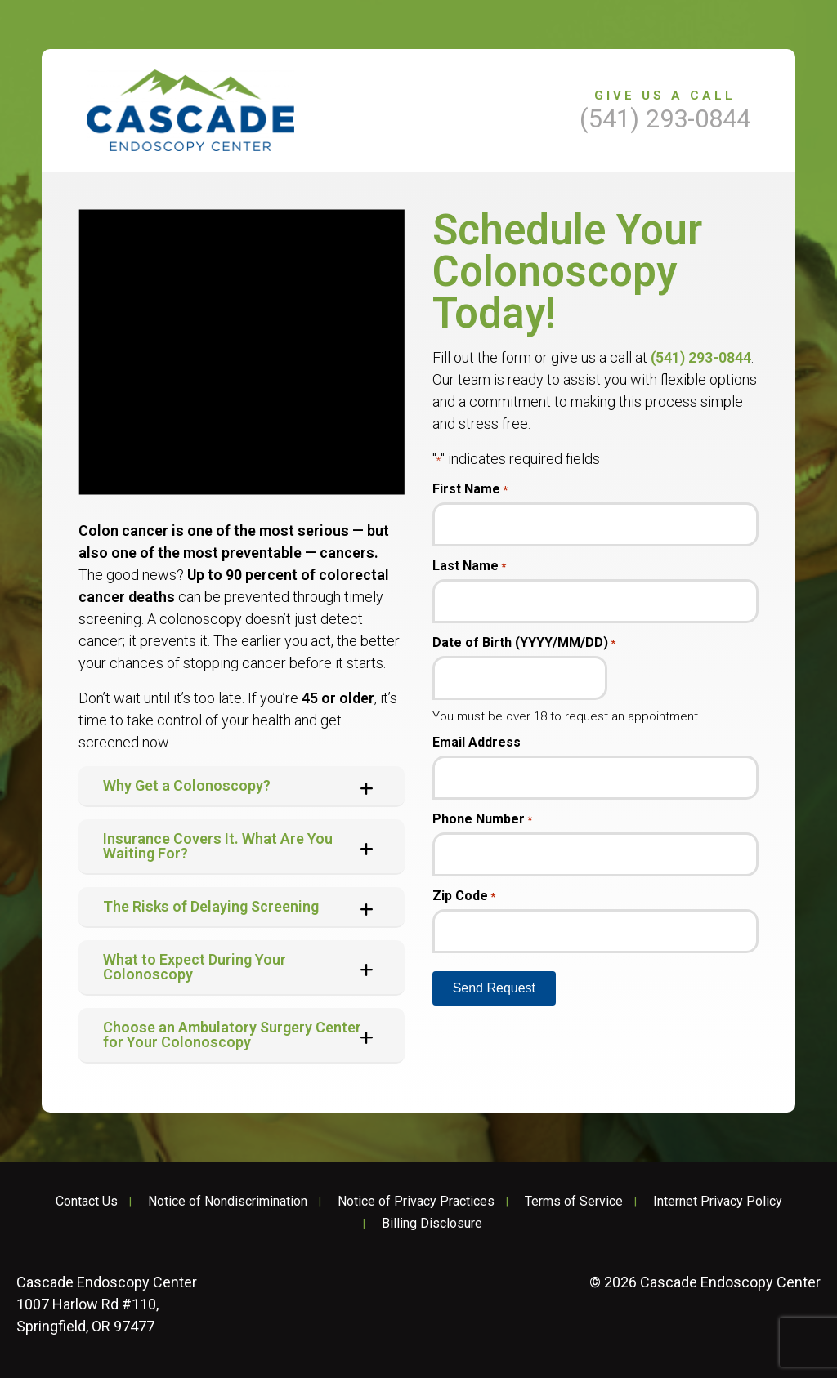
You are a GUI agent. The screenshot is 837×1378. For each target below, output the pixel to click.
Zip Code (463, 896)
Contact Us (87, 1201)
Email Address (476, 742)
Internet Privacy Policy (717, 1201)
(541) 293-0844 (701, 357)
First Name (470, 489)
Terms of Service (574, 1201)
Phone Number (482, 819)
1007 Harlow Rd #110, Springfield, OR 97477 (106, 1304)
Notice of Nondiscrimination (227, 1201)
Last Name (469, 566)
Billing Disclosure (432, 1223)
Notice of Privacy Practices (416, 1201)
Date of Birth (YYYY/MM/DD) (523, 642)
